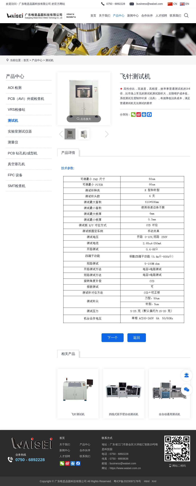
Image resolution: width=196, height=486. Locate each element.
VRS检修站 (16, 109)
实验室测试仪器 (20, 131)
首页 (93, 15)
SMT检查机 (16, 186)
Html (147, 481)
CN (172, 4)
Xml (154, 481)
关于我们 (104, 15)
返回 (136, 338)
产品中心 (118, 15)
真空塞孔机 (16, 164)
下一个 (112, 338)
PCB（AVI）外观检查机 (26, 99)
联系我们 (175, 15)
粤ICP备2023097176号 (127, 481)
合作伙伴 (147, 15)
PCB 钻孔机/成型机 (22, 153)
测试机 (50, 60)
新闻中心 (133, 15)
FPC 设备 (15, 175)
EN (184, 4)
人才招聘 (161, 15)
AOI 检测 (15, 88)
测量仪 (13, 142)
